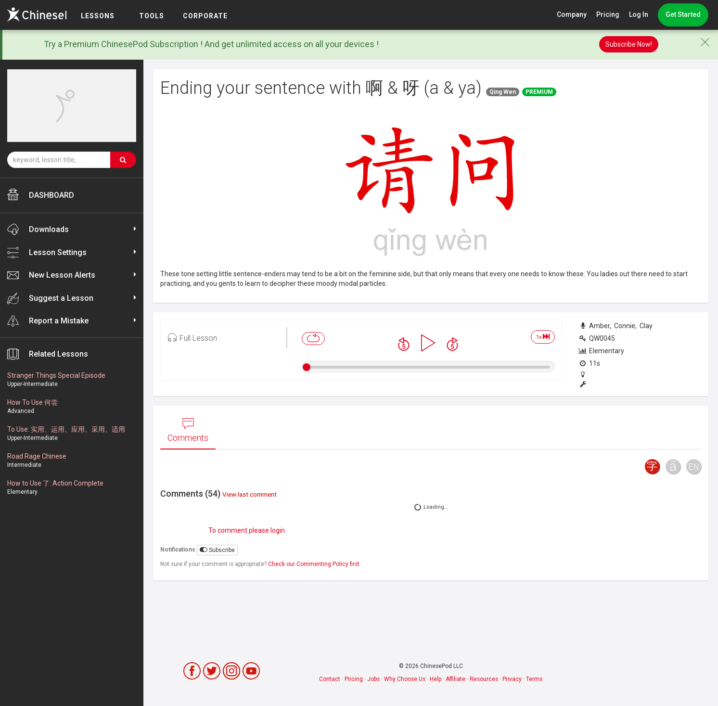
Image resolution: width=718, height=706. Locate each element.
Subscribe (217, 549)
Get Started (683, 14)
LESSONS (121, 16)
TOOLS (174, 16)
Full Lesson (192, 337)
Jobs (373, 679)
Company (572, 14)
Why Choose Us (404, 679)
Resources (484, 679)
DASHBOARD (40, 194)
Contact (329, 679)
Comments (187, 430)
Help (435, 679)
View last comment (249, 494)
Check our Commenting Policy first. (314, 564)
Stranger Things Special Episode (56, 375)
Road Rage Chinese (36, 456)
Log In (638, 14)
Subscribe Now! (628, 44)
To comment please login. (247, 530)
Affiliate (455, 679)
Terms (534, 679)
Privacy (512, 679)
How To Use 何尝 (32, 402)
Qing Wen (502, 92)
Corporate (228, 16)
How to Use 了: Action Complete (55, 483)
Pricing (607, 14)
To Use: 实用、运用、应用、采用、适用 (66, 429)
